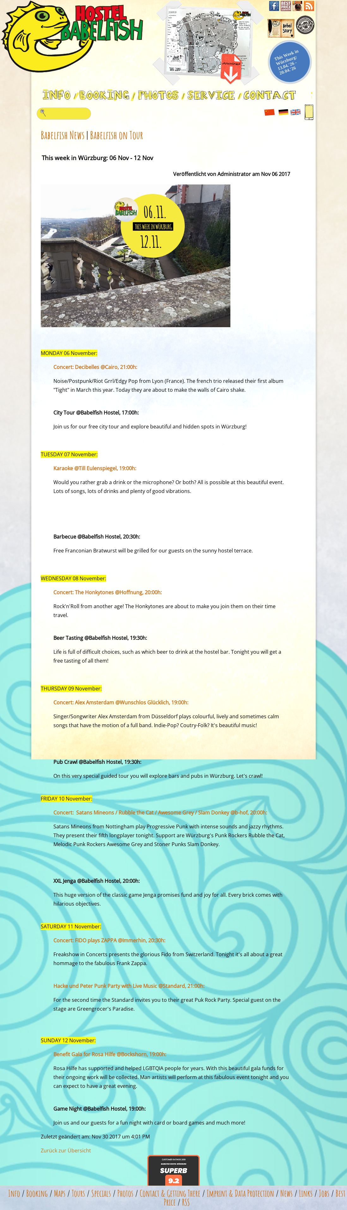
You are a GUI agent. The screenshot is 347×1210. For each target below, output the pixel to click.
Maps (59, 1193)
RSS (186, 1202)
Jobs (324, 1193)
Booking (37, 1193)
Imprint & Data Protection (240, 1193)
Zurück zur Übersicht (66, 1150)
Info (14, 1193)
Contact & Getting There (170, 1193)
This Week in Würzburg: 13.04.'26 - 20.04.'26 (286, 62)
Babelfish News (62, 135)
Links (306, 1193)
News (286, 1193)
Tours (78, 1193)
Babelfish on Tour (116, 135)
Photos (125, 1193)
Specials (101, 1193)
